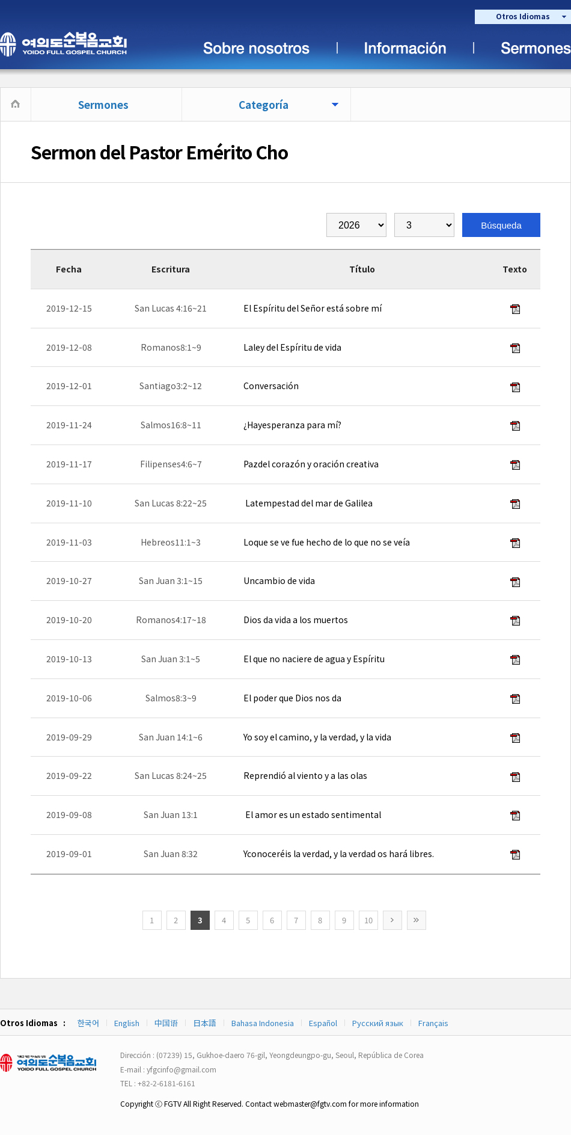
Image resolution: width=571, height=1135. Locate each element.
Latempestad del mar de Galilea (307, 503)
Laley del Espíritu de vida (291, 347)
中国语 (166, 1023)
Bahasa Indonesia (262, 1023)
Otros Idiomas (523, 16)
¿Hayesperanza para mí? (291, 425)
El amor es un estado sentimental (311, 814)
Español (323, 1023)
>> (416, 920)
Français (433, 1023)
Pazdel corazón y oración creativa (310, 464)
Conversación (270, 386)
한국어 (88, 1023)
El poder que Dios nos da (291, 698)
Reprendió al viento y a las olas (304, 775)
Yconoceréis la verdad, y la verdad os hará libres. (338, 853)
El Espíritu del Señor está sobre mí (312, 308)
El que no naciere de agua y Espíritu (313, 659)
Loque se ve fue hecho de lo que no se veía (326, 542)
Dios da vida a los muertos (295, 620)
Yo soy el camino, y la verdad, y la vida (316, 737)
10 (368, 920)
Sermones (103, 104)
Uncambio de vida (278, 580)
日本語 (204, 1023)
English (126, 1023)
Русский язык (377, 1023)
